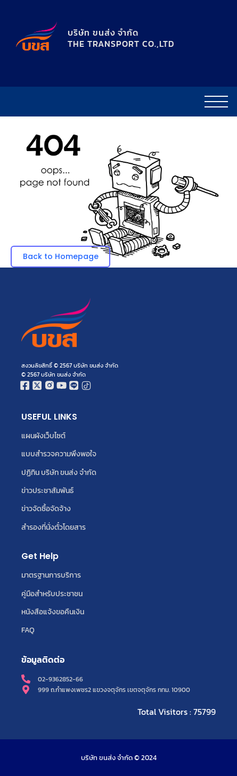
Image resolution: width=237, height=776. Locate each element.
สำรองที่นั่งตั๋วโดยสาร (53, 527)
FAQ (28, 630)
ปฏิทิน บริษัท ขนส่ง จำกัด (58, 472)
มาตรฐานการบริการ (51, 575)
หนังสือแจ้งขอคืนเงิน (52, 612)
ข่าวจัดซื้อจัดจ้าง (46, 508)
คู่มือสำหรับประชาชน (52, 593)
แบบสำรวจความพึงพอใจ (58, 454)
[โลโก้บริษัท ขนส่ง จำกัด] (36, 36)
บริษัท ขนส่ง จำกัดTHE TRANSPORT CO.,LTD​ (121, 38)
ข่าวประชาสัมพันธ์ (47, 490)
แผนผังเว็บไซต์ (43, 435)
